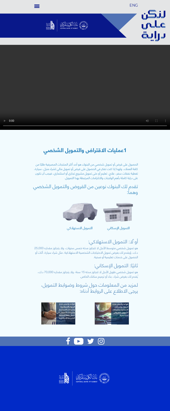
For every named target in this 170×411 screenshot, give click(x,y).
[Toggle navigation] (37, 6)
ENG (133, 5)
